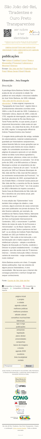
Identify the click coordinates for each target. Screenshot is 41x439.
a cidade (20, 302)
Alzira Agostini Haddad (19, 428)
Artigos (9, 60)
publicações (20, 327)
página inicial (11, 47)
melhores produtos (20, 312)
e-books (21, 348)
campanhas (20, 342)
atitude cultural (20, 315)
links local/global (20, 357)
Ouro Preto (20, 18)
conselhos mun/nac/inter (20, 318)
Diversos (14, 66)
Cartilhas (16, 60)
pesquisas (21, 330)
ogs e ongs (20, 324)
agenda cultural (21, 305)
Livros (23, 60)
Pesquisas (17, 63)
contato (21, 360)
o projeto (20, 299)
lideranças (21, 321)
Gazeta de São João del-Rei (19, 281)
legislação (21, 333)
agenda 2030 (21, 351)
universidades (20, 339)
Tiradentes (19, 12)
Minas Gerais (13, 71)
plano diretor (21, 336)
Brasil (21, 71)
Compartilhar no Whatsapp (20, 288)
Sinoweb (20, 435)
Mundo (28, 71)
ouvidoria (20, 354)
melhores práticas (21, 308)
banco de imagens (21, 345)
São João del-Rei (20, 6)
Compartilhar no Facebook (11, 286)
